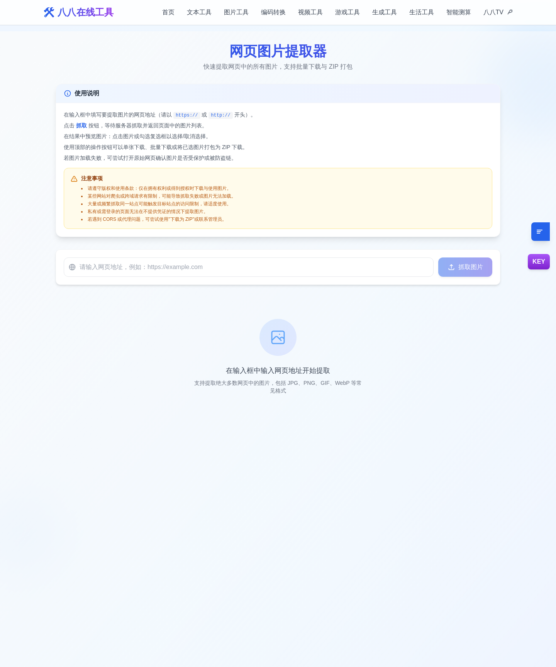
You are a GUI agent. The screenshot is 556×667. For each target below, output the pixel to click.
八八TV (498, 12)
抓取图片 (465, 267)
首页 (168, 12)
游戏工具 (347, 12)
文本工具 (199, 12)
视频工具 (310, 12)
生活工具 (421, 12)
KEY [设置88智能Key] (538, 261)
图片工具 (236, 12)
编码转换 (273, 12)
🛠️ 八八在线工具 (78, 12)
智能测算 (458, 12)
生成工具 (384, 12)
